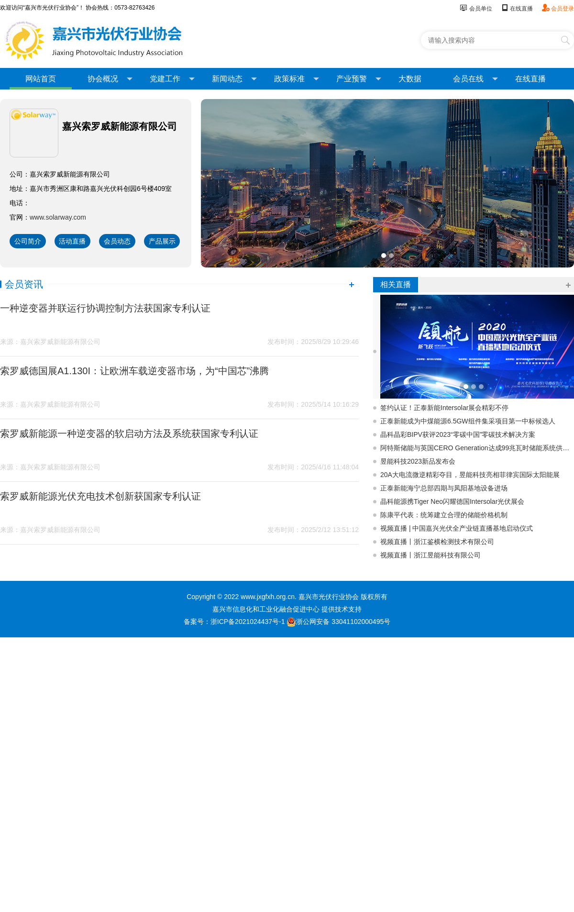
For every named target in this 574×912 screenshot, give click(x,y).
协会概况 (110, 79)
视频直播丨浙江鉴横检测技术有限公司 (437, 541)
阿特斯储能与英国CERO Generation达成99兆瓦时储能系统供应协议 (477, 448)
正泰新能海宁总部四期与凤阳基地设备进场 (444, 488)
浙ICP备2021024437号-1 (247, 621)
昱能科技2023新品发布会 (417, 461)
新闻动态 (234, 79)
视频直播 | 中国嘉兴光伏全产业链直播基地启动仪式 (456, 528)
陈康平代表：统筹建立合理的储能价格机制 (444, 515)
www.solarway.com (58, 217)
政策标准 (296, 79)
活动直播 (72, 241)
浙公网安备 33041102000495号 (338, 621)
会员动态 (117, 241)
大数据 (409, 79)
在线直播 (517, 8)
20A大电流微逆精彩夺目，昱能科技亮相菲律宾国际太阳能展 (470, 474)
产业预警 (358, 79)
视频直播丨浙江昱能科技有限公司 (430, 555)
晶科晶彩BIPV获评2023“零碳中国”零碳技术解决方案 (457, 434)
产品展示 (162, 241)
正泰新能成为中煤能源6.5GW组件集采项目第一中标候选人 (467, 421)
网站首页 (40, 79)
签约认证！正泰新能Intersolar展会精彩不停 (444, 408)
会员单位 (476, 8)
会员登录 (558, 8)
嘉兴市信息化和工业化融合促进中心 (266, 609)
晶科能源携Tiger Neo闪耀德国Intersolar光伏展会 (452, 501)
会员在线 (475, 79)
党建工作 (172, 79)
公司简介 (27, 241)
